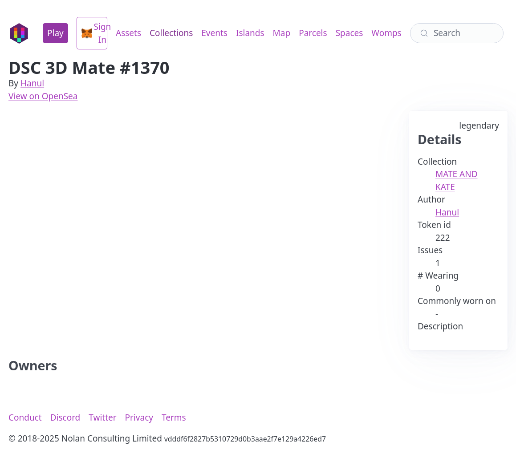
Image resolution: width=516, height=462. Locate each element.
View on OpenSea (42, 96)
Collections (171, 33)
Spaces (349, 33)
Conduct (25, 417)
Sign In (94, 33)
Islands (250, 33)
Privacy (139, 417)
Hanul (32, 83)
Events (214, 33)
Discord (65, 417)
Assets (128, 33)
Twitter (102, 417)
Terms (174, 417)
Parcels (313, 33)
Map (282, 33)
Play (55, 33)
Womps (386, 33)
